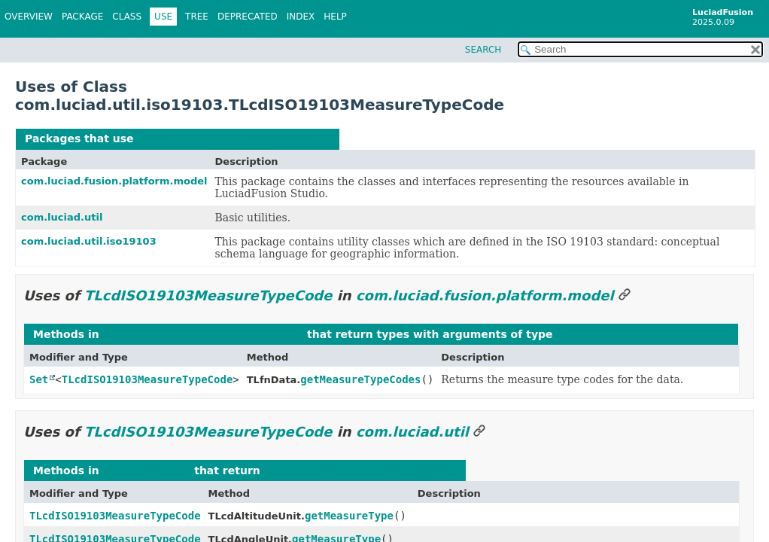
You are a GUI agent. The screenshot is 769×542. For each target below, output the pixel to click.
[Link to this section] (625, 295)
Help (335, 16)
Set (38, 379)
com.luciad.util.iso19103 (89, 241)
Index (301, 16)
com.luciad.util (61, 217)
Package (82, 16)
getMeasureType (349, 516)
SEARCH (483, 49)
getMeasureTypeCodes (360, 379)
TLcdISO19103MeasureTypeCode (233, 138)
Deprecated (247, 16)
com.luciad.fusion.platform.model (114, 181)
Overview (29, 16)
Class (126, 16)
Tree (196, 16)
